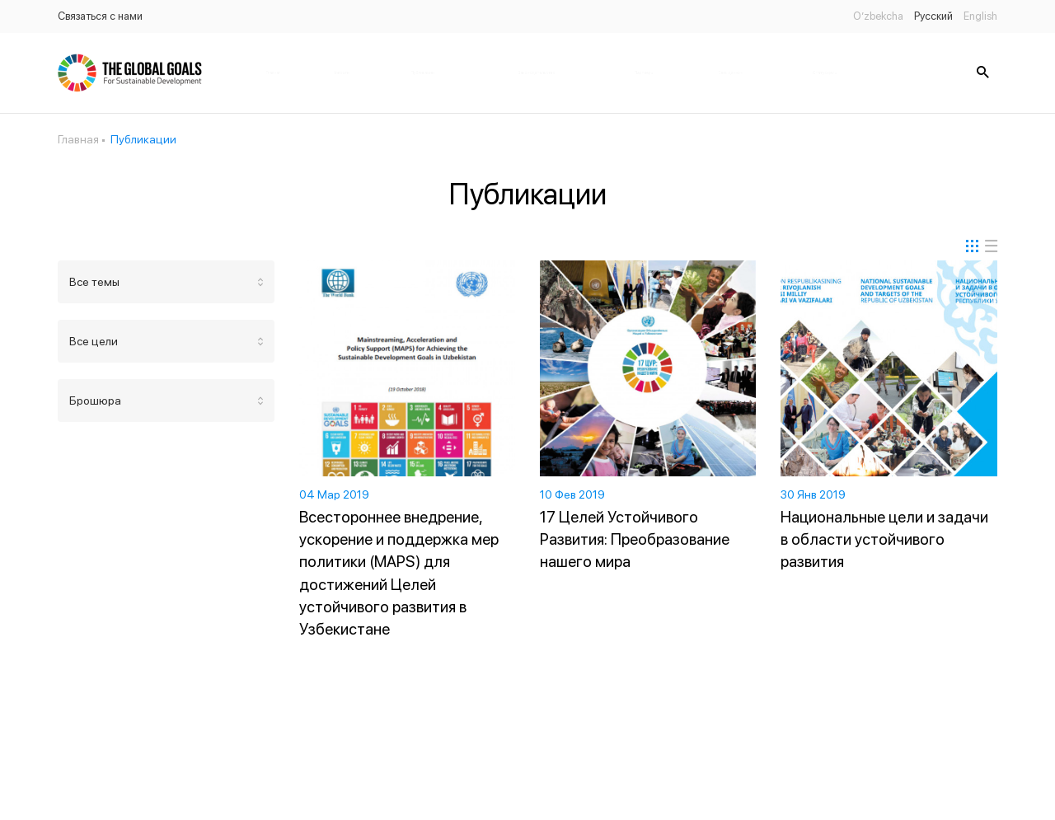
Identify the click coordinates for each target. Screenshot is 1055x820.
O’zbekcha (878, 16)
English (980, 16)
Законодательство (536, 72)
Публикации (422, 72)
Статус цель (824, 72)
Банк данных (730, 72)
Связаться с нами (100, 16)
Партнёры (643, 72)
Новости (340, 72)
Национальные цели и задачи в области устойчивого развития (884, 539)
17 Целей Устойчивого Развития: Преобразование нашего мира (634, 539)
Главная (273, 72)
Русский (933, 16)
